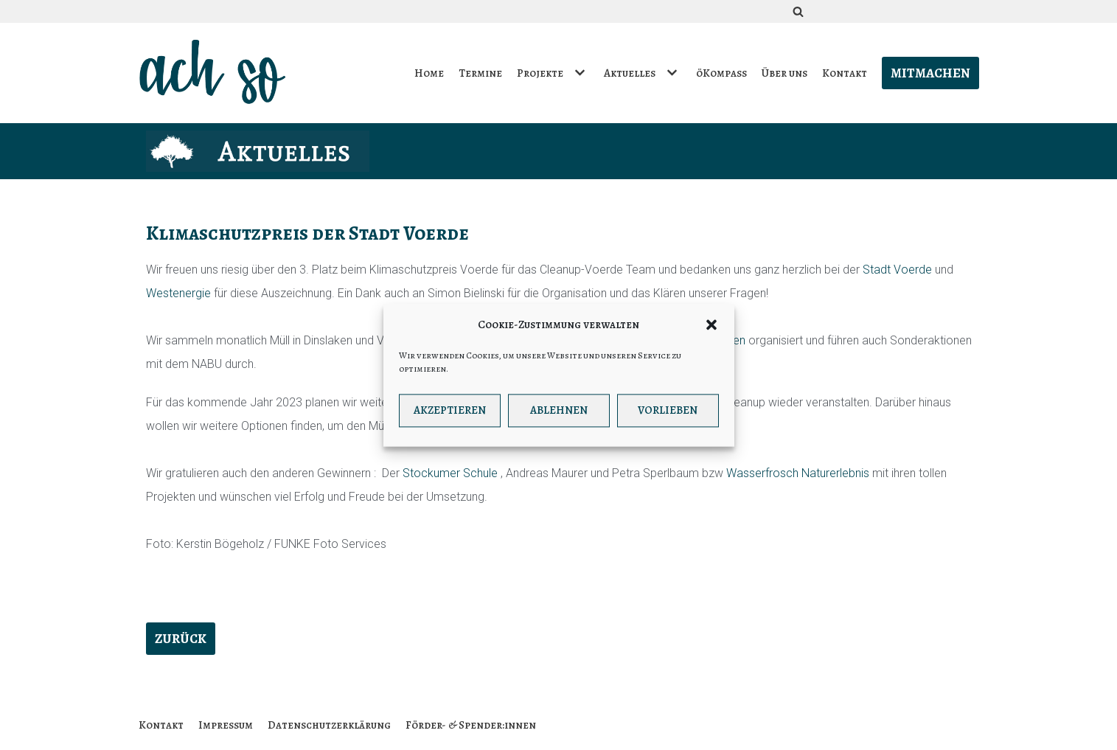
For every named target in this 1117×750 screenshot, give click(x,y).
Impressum (225, 725)
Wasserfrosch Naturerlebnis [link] (797, 473)
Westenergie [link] (178, 293)
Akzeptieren (450, 415)
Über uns (784, 73)
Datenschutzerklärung (329, 725)
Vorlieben (667, 415)
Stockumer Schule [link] (450, 473)
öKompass (721, 73)
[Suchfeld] (798, 11)
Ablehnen (559, 415)
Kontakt (844, 73)
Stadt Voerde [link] (897, 270)
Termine (480, 73)
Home (429, 73)
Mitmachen (930, 73)
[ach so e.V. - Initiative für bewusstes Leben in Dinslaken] (216, 73)
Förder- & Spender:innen (471, 725)
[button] (711, 329)
